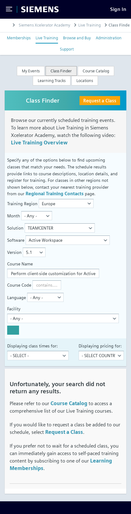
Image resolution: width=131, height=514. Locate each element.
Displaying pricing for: (100, 345)
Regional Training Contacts (55, 193)
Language (16, 297)
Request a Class (99, 100)
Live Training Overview (39, 143)
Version (14, 252)
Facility (14, 308)
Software (15, 240)
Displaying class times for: (32, 345)
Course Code (19, 285)
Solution (15, 227)
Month (13, 215)
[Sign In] (118, 9)
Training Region (22, 203)
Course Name (20, 263)
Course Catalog (69, 403)
